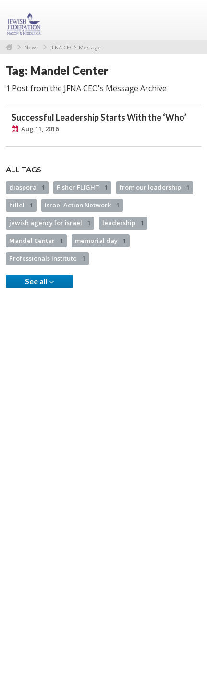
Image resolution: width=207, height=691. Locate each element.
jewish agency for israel (50, 222)
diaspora (27, 187)
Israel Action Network (82, 205)
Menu (190, 20)
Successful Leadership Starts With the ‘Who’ (99, 117)
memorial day (100, 240)
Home (9, 47)
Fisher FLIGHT (82, 187)
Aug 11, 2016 (40, 128)
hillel (21, 205)
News (31, 47)
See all (39, 281)
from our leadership (155, 187)
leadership (123, 222)
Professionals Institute (47, 258)
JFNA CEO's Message (75, 47)
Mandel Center (36, 240)
